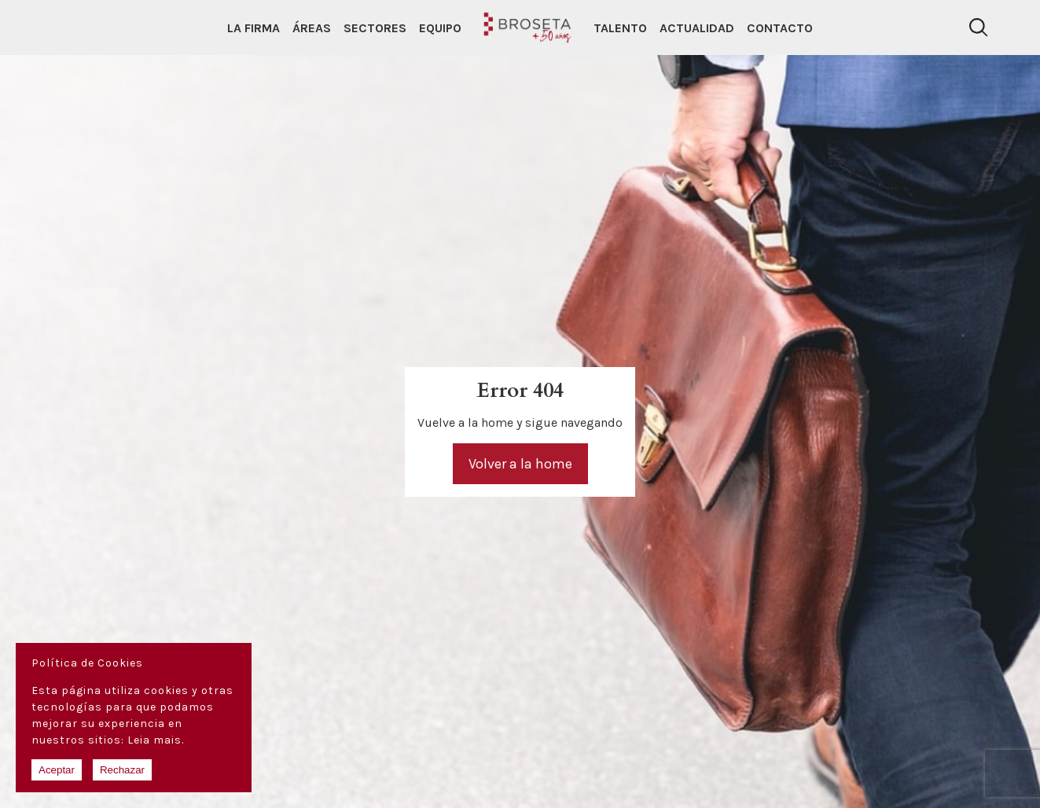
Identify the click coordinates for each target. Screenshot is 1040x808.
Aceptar (57, 770)
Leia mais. (155, 740)
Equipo (440, 27)
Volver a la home (520, 463)
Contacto (780, 27)
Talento (620, 27)
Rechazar (122, 770)
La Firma (253, 27)
